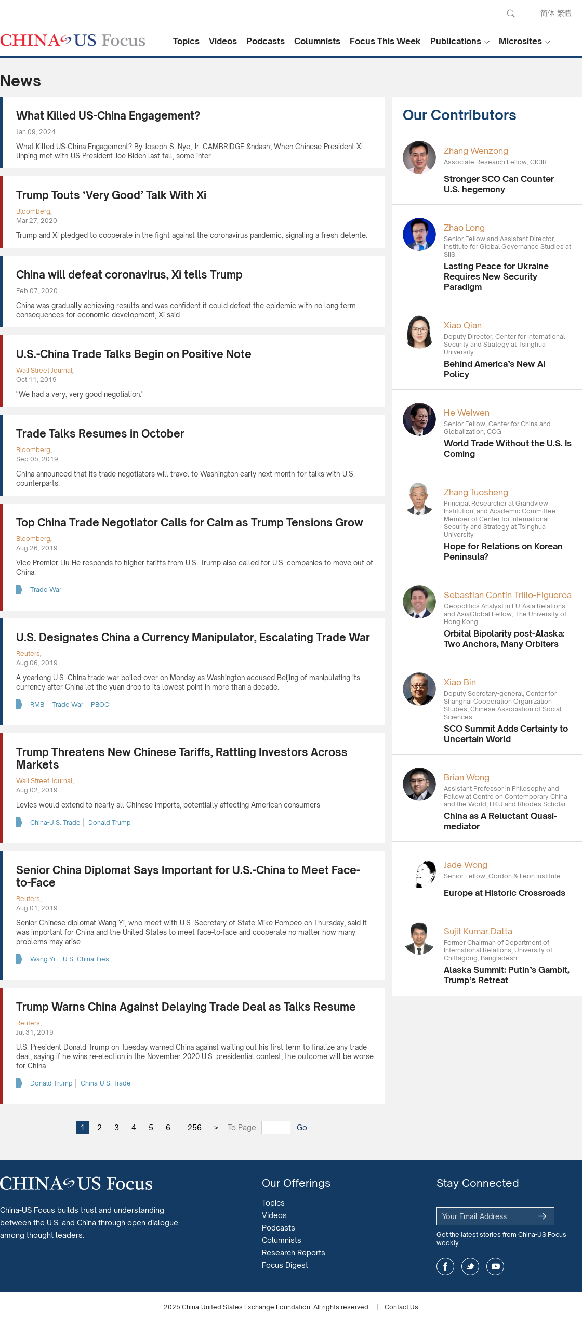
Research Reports (293, 1252)
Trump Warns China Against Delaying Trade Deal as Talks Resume (186, 1006)
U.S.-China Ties (86, 959)
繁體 (564, 12)
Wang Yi (42, 959)
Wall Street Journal (44, 370)
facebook (445, 1266)
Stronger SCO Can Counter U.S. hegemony (499, 184)
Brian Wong (467, 777)
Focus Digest (285, 1265)
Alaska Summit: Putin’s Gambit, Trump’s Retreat (507, 974)
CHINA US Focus (73, 40)
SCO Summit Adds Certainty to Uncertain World (506, 733)
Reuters (28, 653)
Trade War (45, 589)
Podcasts (265, 41)
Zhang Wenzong (476, 150)
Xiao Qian (463, 325)
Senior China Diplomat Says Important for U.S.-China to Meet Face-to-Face (188, 876)
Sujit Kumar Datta (478, 931)
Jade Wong (465, 864)
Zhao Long (464, 227)
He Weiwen (467, 412)
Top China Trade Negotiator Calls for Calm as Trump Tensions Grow (189, 522)
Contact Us (401, 1307)
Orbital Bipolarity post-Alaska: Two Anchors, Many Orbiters (504, 638)
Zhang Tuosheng (476, 492)
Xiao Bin (460, 682)
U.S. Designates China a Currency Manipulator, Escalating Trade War (193, 637)
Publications (455, 41)
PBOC (100, 704)
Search (511, 13)
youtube (495, 1266)
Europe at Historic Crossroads (504, 893)
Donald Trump (109, 822)
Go (302, 1127)
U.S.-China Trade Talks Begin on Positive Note (134, 354)
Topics (186, 41)
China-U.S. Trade (55, 822)
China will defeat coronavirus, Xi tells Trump (129, 274)
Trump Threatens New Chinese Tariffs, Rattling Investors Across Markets (182, 758)
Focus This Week (385, 41)
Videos (223, 41)
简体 (547, 12)
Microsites (520, 41)
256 (195, 1127)
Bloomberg (33, 211)
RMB (37, 704)
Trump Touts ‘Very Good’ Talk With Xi (111, 195)
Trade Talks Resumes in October (100, 433)
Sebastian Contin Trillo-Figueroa (508, 595)
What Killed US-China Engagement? (108, 115)
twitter (470, 1266)
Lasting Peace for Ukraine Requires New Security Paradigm (496, 276)
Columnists (317, 41)
